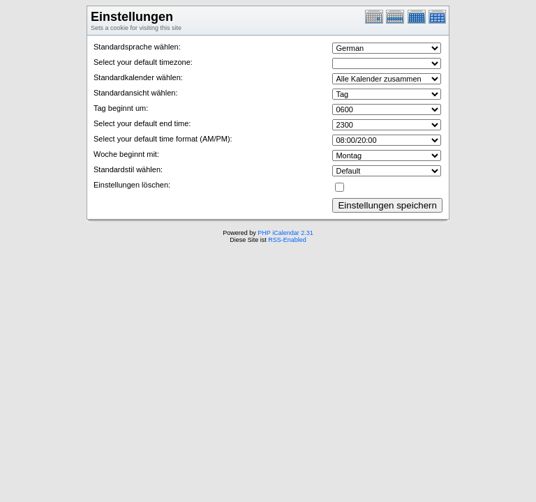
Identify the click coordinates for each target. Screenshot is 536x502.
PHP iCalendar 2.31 (285, 232)
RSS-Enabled (287, 239)
